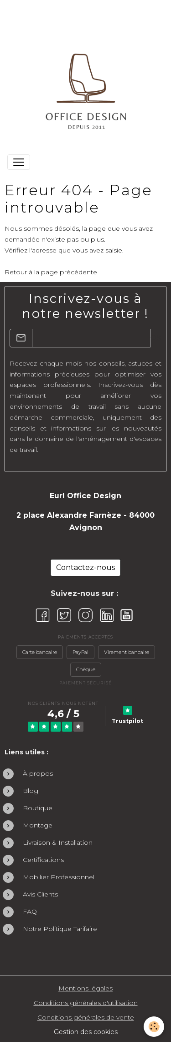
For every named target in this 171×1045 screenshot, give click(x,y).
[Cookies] (154, 1026)
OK (155, 337)
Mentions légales (85, 988)
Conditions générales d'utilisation (86, 1003)
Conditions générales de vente (85, 1017)
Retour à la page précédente (51, 272)
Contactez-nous (85, 567)
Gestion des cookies (86, 1032)
